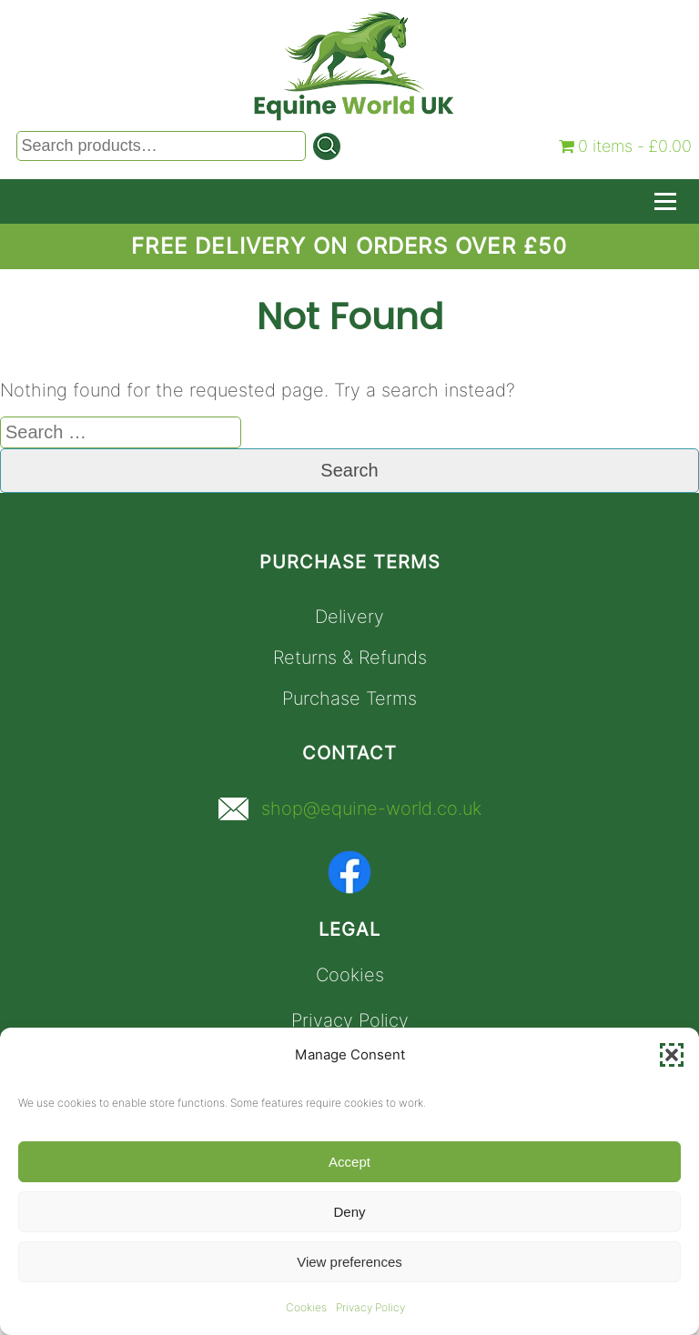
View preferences (349, 1262)
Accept (349, 1161)
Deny (349, 1212)
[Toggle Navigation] (665, 201)
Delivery (349, 616)
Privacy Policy (370, 1307)
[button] (672, 1055)
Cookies (306, 1307)
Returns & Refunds (350, 657)
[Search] (326, 146)
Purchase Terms (349, 698)
